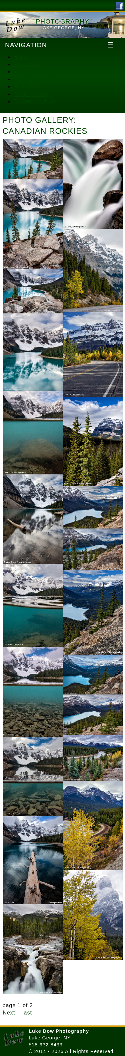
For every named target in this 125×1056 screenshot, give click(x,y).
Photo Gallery (31, 94)
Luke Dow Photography (59, 1031)
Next (9, 1012)
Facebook (26, 64)
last (27, 1012)
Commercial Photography (47, 79)
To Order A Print (34, 101)
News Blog (27, 86)
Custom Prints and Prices (47, 71)
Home (21, 57)
